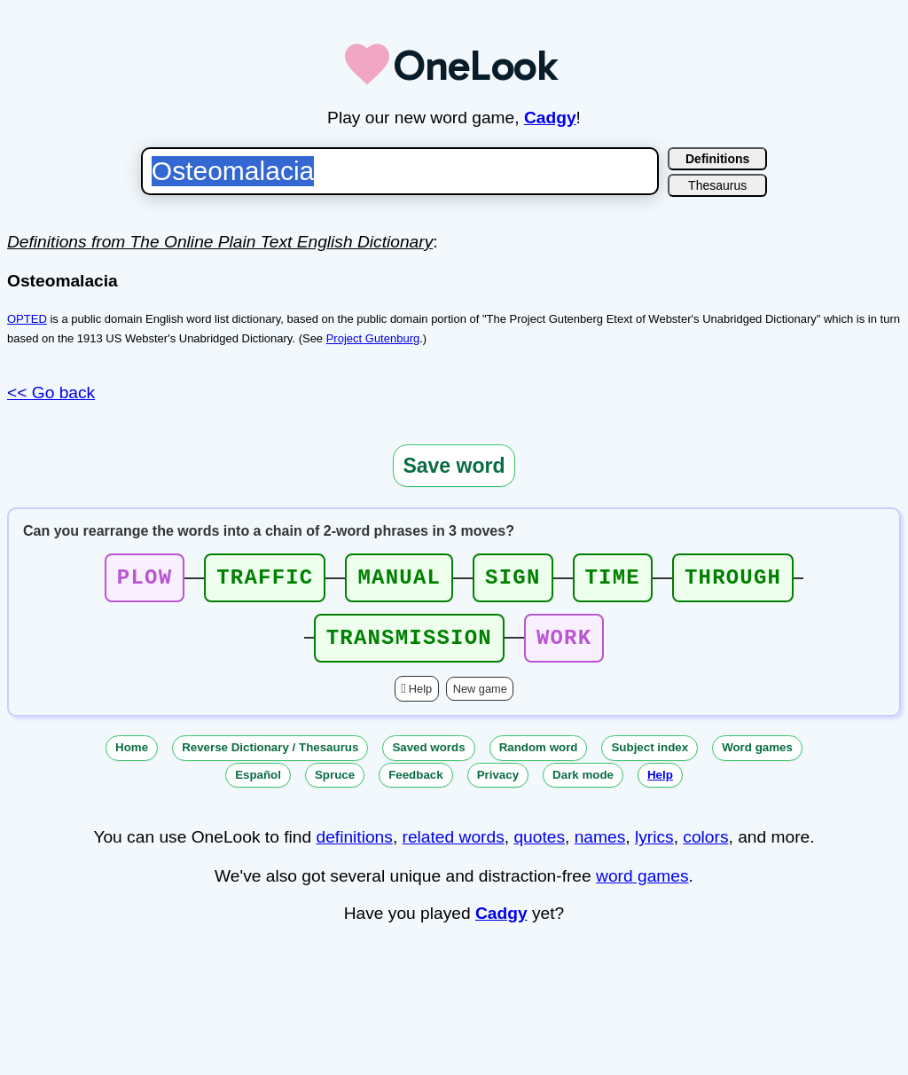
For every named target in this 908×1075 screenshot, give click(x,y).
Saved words (428, 758)
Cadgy (550, 117)
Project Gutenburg (373, 338)
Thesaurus (717, 185)
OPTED (27, 319)
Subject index (649, 758)
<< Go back (51, 392)
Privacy (498, 785)
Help (420, 699)
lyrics (654, 847)
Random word (538, 758)
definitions (354, 847)
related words (454, 847)
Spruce (335, 785)
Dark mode (583, 785)
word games (642, 886)
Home (131, 758)
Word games (757, 758)
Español (258, 785)
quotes (539, 847)
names (600, 847)
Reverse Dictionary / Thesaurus (270, 758)
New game (480, 699)
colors (705, 847)
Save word (454, 465)
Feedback (415, 785)
